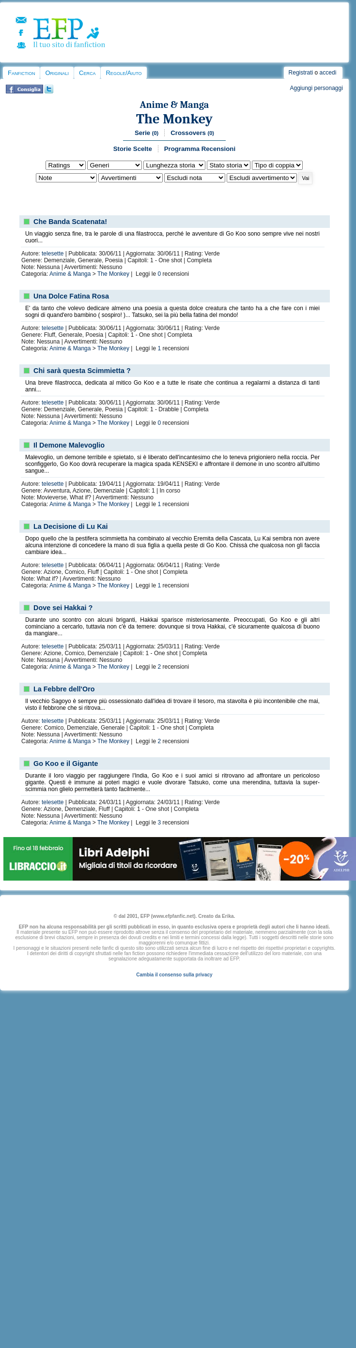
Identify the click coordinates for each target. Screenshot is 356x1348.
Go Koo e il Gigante (65, 763)
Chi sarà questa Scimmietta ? (82, 370)
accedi (328, 72)
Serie (146, 132)
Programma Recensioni (199, 148)
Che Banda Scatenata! (70, 221)
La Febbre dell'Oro (64, 689)
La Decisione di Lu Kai (70, 526)
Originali (57, 72)
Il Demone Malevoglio (69, 445)
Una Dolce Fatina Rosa (71, 296)
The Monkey (174, 119)
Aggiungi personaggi (316, 88)
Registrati (301, 72)
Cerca (87, 72)
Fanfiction (21, 72)
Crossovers (192, 132)
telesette (52, 253)
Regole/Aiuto (123, 72)
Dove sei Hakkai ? (63, 608)
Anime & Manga (174, 104)
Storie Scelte (132, 148)
